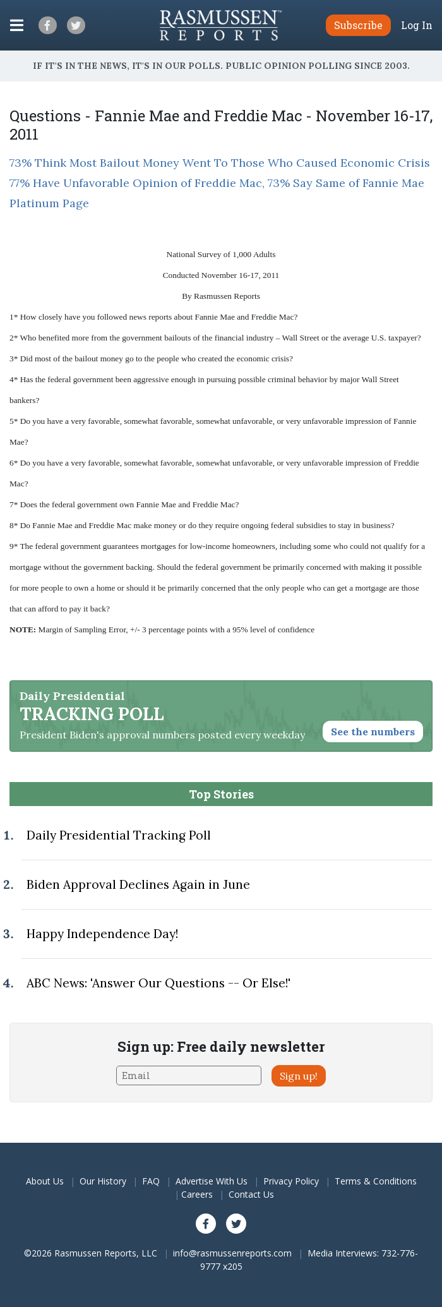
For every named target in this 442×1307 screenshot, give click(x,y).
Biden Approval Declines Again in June (138, 884)
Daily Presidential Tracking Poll (119, 835)
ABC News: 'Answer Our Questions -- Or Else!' (158, 983)
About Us (45, 1181)
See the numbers (373, 731)
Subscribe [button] (358, 25)
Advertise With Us (212, 1181)
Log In (417, 25)
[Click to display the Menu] (16, 25)
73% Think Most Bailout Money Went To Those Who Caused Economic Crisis (219, 162)
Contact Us (251, 1194)
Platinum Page (49, 203)
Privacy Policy (291, 1181)
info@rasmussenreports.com (232, 1253)
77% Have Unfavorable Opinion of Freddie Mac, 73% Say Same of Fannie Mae (216, 183)
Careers (197, 1194)
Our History (103, 1181)
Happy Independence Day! (102, 933)
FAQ (151, 1181)
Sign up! (299, 1075)
